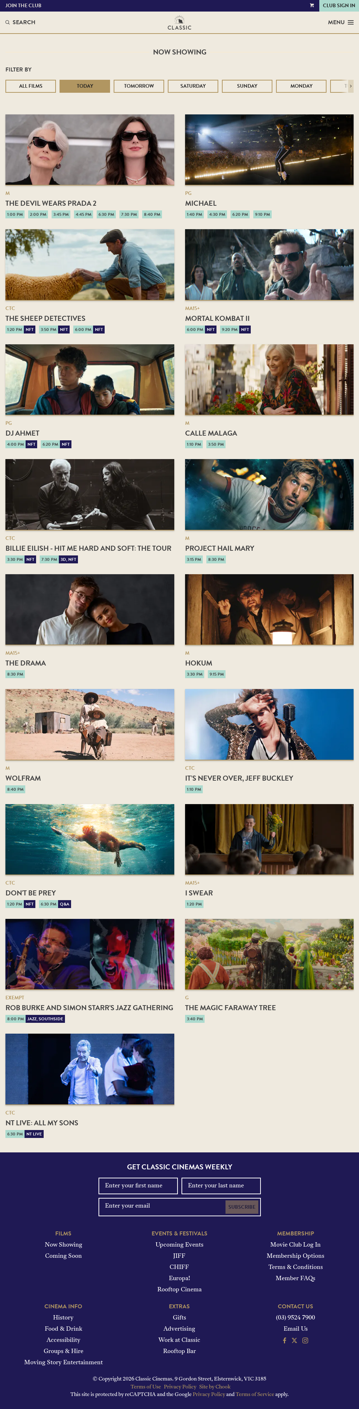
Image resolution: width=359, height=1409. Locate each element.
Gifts (179, 1318)
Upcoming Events (179, 1245)
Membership (295, 1233)
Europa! (179, 1279)
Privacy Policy (180, 1387)
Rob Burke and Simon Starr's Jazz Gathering (89, 1007)
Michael (200, 203)
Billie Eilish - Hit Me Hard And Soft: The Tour (88, 548)
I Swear (199, 892)
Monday (301, 86)
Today (85, 86)
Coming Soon (63, 1256)
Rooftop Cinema (179, 1290)
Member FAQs (295, 1279)
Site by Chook (215, 1387)
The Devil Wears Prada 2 (50, 203)
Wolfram (23, 778)
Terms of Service (255, 1394)
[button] (351, 86)
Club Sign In (339, 5)
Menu (341, 22)
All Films (31, 86)
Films (63, 1233)
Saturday (193, 86)
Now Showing (63, 1245)
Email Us (296, 1329)
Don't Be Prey (30, 892)
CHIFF (179, 1267)
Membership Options (295, 1256)
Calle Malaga (211, 433)
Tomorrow (139, 86)
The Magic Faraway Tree (230, 1007)
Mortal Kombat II (217, 318)
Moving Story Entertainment (63, 1363)
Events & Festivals (179, 1233)
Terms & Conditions (295, 1267)
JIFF (179, 1256)
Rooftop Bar (179, 1352)
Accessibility (63, 1340)
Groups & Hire (63, 1352)
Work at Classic (179, 1340)
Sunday (247, 86)
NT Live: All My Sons (41, 1122)
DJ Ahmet (22, 433)
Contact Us (295, 1306)
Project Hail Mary (219, 548)
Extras (179, 1306)
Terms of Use (146, 1387)
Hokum (198, 663)
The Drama (25, 663)
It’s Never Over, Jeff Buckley (239, 778)
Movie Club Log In (295, 1245)
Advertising (179, 1329)
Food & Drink (63, 1329)
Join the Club (23, 5)
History (63, 1318)
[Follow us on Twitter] (294, 1341)
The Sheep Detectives (45, 318)
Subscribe (241, 1207)
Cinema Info (63, 1306)
